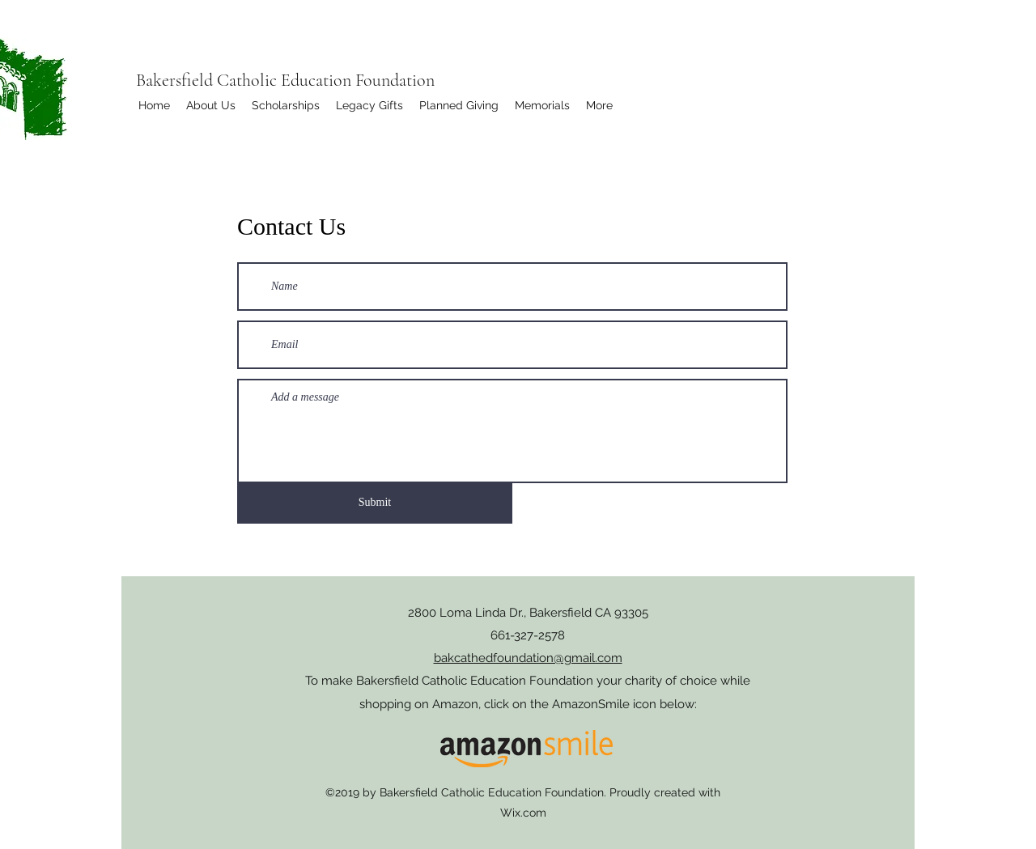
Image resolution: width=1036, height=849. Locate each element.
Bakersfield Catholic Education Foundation (285, 80)
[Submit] (374, 502)
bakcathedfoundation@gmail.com (528, 658)
